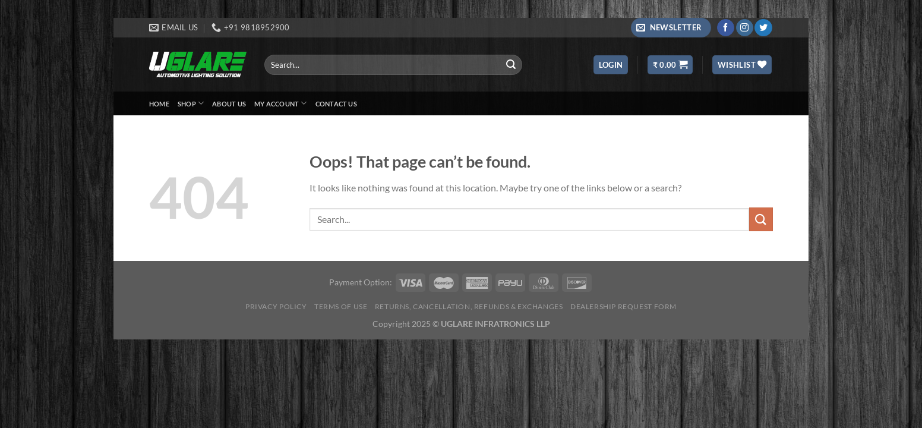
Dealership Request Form (623, 306)
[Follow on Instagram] (744, 28)
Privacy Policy (276, 306)
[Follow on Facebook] (725, 28)
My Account (280, 103)
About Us (229, 104)
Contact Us (336, 104)
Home (159, 104)
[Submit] (511, 65)
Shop (191, 103)
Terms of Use (340, 306)
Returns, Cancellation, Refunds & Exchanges (469, 306)
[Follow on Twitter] (763, 28)
